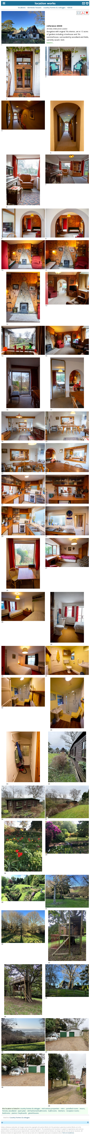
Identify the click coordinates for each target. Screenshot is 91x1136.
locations (22, 7)
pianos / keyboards (19, 1113)
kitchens (61, 1111)
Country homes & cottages (19, 1117)
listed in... (50, 43)
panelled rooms (72, 1108)
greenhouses (33, 1113)
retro (63, 1108)
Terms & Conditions (68, 1133)
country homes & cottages (54, 7)
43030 (69, 7)
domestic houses (34, 7)
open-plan (22, 1111)
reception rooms (72, 1111)
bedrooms (6, 1113)
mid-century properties (50, 1108)
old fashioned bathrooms (37, 1111)
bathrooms (52, 1111)
